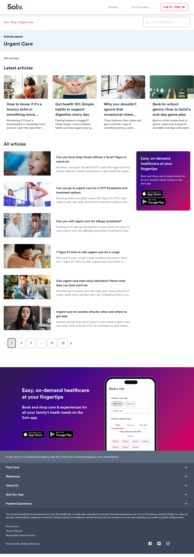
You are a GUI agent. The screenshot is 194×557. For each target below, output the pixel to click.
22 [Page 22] (63, 343)
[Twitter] (159, 544)
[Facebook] (150, 544)
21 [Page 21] (52, 343)
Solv (6, 22)
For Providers (140, 7)
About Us (12, 485)
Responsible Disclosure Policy (20, 535)
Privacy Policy (12, 526)
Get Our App (15, 494)
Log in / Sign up (174, 7)
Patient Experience (19, 503)
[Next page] (70, 343)
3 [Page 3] (31, 343)
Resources (13, 476)
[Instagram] (168, 544)
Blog (13, 22)
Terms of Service (14, 530)
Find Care (12, 467)
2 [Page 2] (21, 343)
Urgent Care (26, 22)
